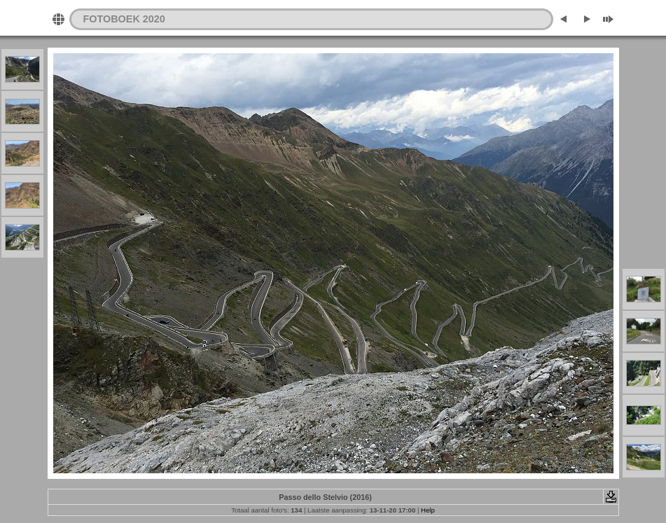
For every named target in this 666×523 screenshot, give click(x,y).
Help (428, 510)
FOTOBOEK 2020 (124, 19)
